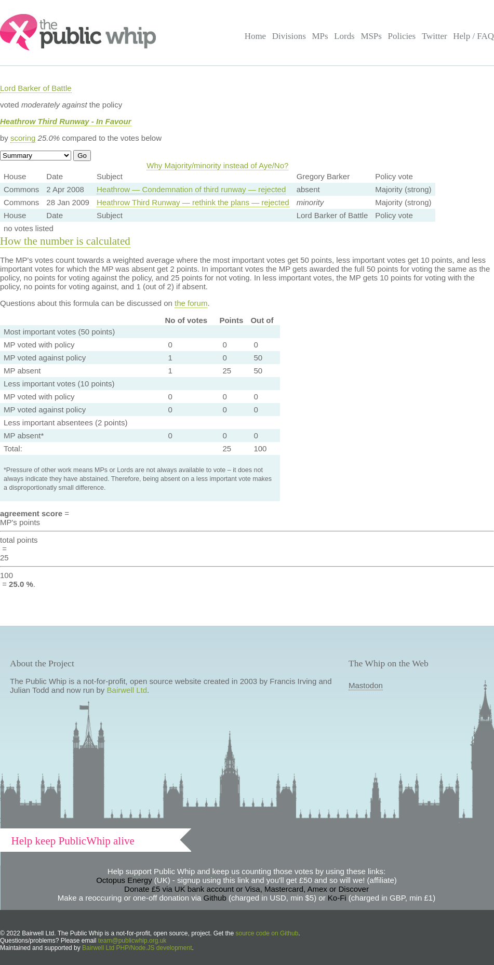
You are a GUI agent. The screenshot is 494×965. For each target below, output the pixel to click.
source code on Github (267, 933)
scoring (22, 137)
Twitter (434, 36)
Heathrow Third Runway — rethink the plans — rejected (193, 202)
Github (215, 897)
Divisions (289, 36)
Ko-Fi (337, 897)
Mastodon (366, 685)
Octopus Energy (124, 880)
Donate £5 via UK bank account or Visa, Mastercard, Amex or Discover (246, 888)
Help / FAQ (473, 36)
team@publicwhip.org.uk (132, 940)
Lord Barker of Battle (36, 88)
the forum (191, 303)
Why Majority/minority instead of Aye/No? (217, 165)
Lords (344, 36)
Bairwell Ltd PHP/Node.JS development (137, 947)
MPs (320, 36)
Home (255, 36)
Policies (402, 36)
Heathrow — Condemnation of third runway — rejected (191, 189)
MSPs (371, 36)
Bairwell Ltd (127, 690)
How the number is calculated (65, 241)
